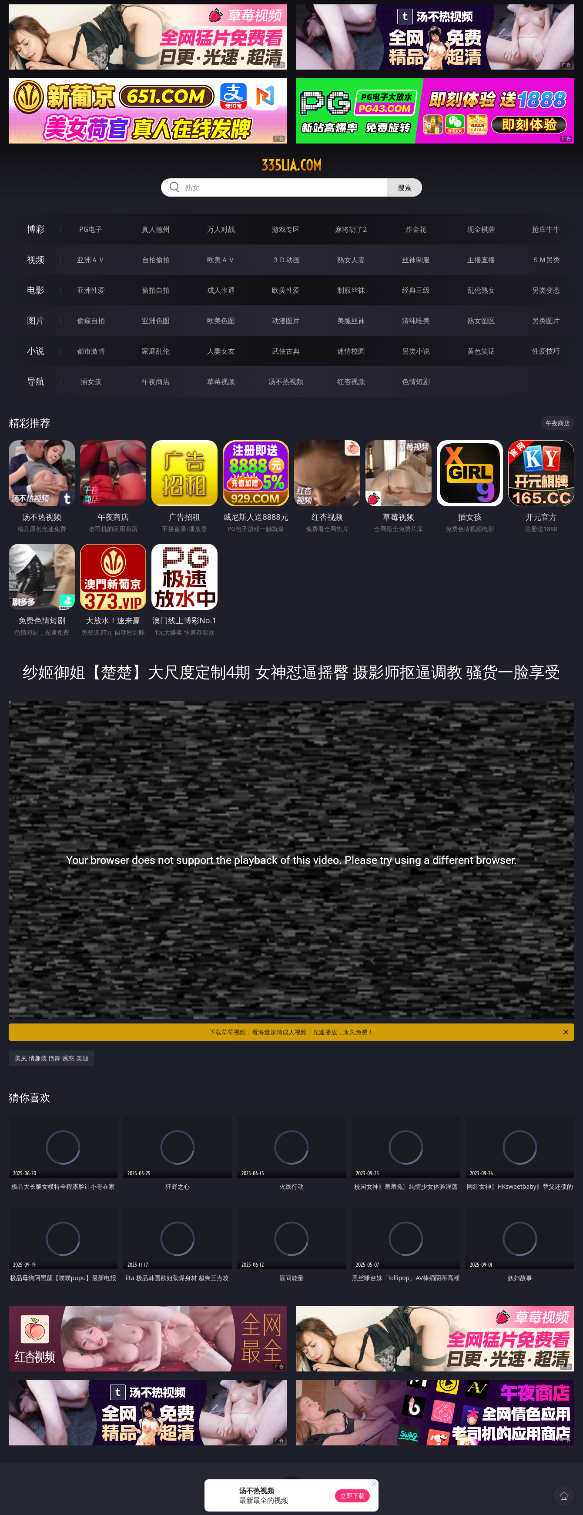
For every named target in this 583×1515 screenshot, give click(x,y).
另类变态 (546, 290)
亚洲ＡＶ (91, 259)
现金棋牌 (481, 229)
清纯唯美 (416, 320)
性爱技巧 (546, 351)
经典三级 (416, 290)
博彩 (35, 229)
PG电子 (90, 229)
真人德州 (156, 229)
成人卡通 (221, 290)
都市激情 (91, 351)
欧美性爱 (286, 290)
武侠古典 (286, 351)
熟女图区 (481, 320)
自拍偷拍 (156, 259)
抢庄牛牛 (546, 229)
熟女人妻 (351, 259)
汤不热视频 (285, 381)
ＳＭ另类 (546, 259)
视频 (35, 259)
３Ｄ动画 (286, 259)
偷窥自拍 (91, 320)
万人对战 (221, 229)
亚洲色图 (156, 320)
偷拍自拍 (156, 290)
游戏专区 (286, 229)
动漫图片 (286, 320)
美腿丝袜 (351, 320)
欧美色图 (221, 320)
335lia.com (291, 165)
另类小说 (416, 351)
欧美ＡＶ (221, 259)
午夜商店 (156, 381)
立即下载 (352, 1496)
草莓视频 (221, 381)
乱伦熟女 (481, 290)
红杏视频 (351, 381)
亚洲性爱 (91, 290)
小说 (35, 351)
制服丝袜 (351, 290)
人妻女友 (221, 351)
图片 (35, 320)
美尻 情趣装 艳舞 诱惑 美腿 (51, 1058)
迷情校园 (351, 351)
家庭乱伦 (156, 351)
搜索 (405, 187)
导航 (35, 381)
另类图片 (546, 320)
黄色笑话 (481, 351)
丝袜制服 (416, 259)
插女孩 (90, 381)
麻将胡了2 (351, 229)
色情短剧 (416, 381)
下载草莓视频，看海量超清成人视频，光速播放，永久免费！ (389, 1032)
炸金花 (415, 229)
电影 (35, 290)
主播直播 (481, 259)
